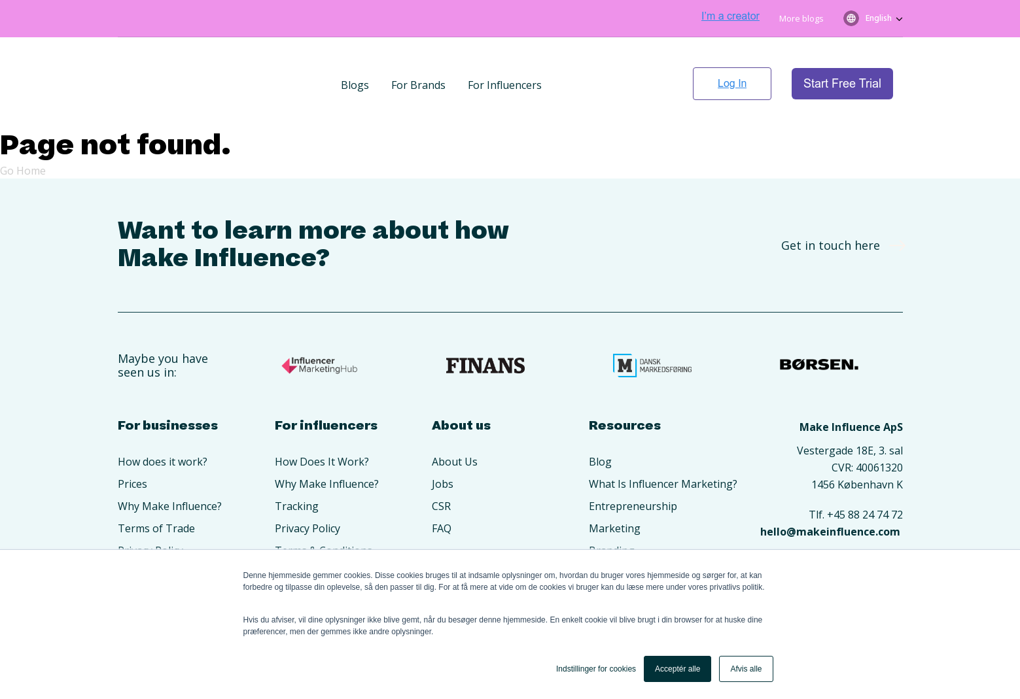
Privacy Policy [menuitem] (150, 511)
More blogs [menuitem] (801, 18)
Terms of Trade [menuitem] (156, 489)
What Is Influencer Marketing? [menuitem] (663, 444)
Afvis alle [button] (746, 668)
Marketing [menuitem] (615, 489)
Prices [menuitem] (132, 444)
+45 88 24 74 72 (865, 475)
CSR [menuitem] (441, 467)
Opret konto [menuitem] (305, 533)
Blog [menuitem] (600, 422)
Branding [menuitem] (612, 511)
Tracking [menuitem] (297, 467)
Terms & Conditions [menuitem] (323, 511)
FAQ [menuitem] (441, 489)
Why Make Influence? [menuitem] (170, 467)
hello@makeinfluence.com (830, 492)
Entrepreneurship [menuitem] (633, 467)
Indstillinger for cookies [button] (596, 668)
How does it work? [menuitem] (162, 422)
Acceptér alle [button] (677, 668)
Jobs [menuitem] (442, 444)
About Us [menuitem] (455, 422)
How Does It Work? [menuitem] (322, 422)
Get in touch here (838, 206)
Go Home (23, 131)
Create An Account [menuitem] (163, 533)
